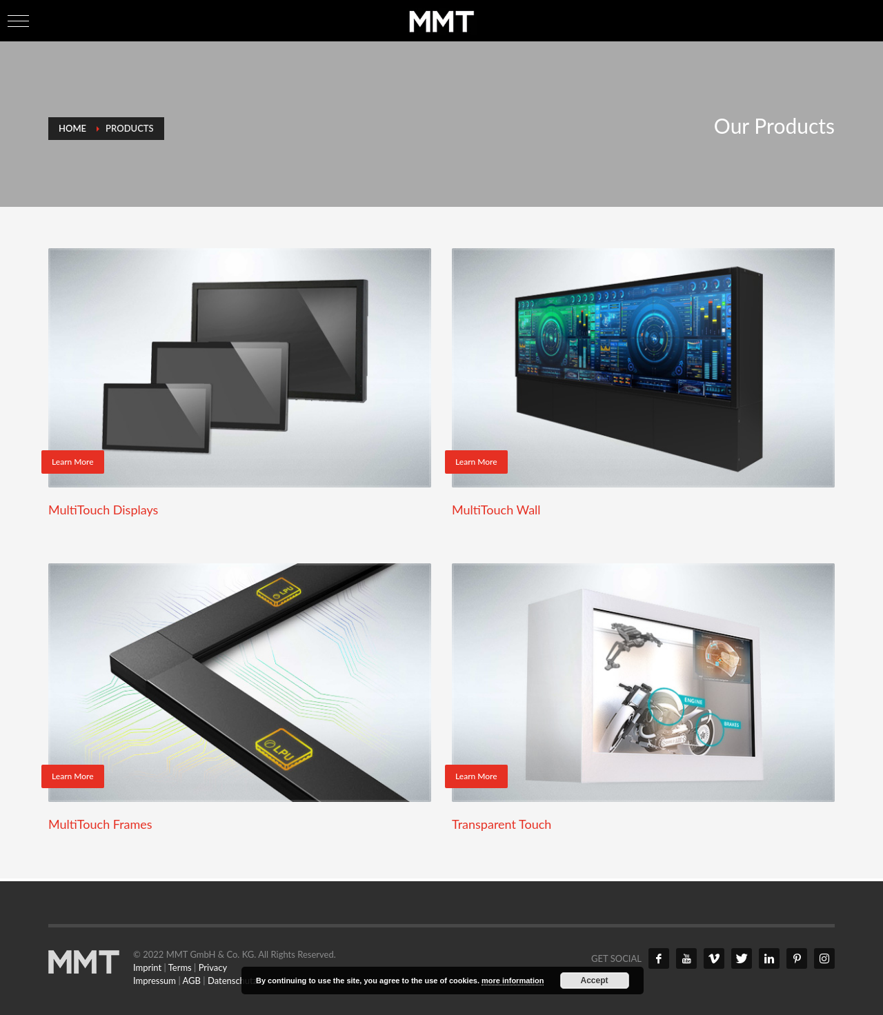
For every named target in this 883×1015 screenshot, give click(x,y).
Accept (594, 980)
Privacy (213, 967)
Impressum (154, 980)
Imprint (147, 967)
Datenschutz (232, 980)
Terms (180, 967)
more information (513, 980)
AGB (192, 980)
